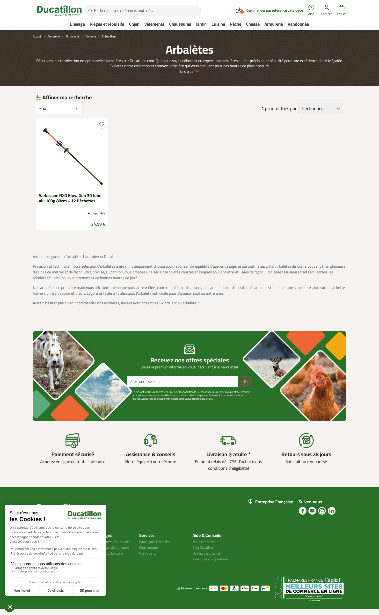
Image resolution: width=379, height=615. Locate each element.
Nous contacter (205, 541)
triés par (289, 108)
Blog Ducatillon (204, 547)
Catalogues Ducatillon (157, 541)
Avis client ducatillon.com (107, 564)
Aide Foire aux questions (212, 559)
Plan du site (149, 553)
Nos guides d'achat (207, 553)
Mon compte (149, 547)
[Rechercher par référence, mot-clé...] (143, 10)
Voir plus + (50, 405)
